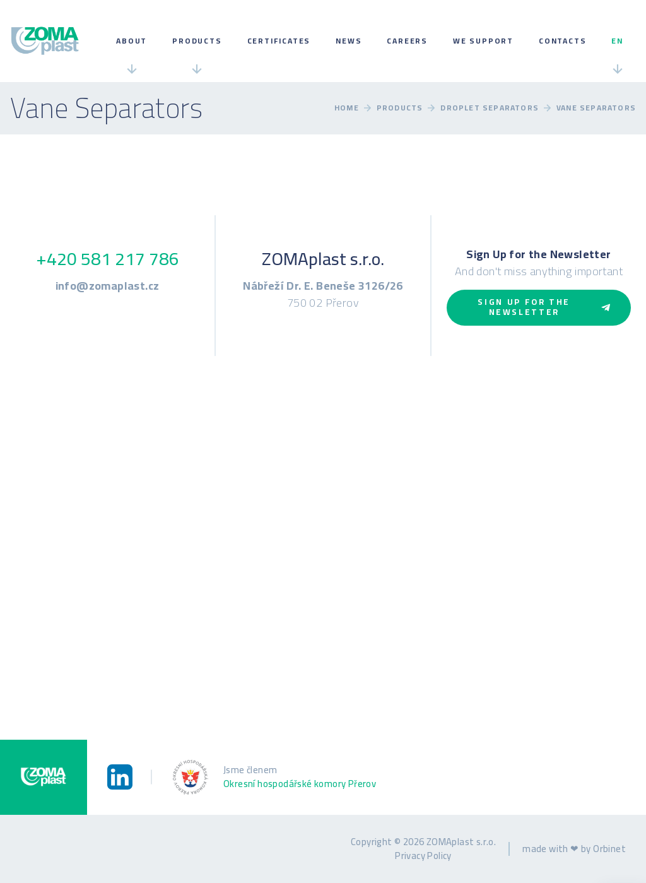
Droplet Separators (489, 108)
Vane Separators (596, 108)
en (617, 40)
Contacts (562, 40)
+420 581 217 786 (107, 259)
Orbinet (609, 848)
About (131, 40)
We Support (483, 40)
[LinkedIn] (119, 777)
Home (346, 108)
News (348, 40)
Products (196, 40)
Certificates (279, 40)
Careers (407, 40)
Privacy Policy (423, 855)
